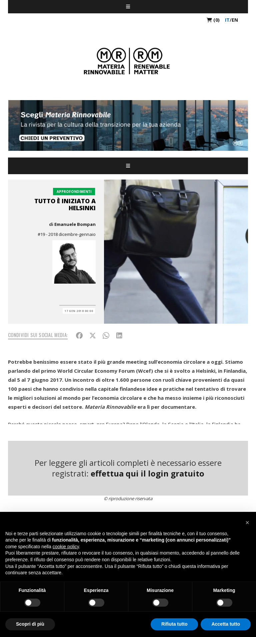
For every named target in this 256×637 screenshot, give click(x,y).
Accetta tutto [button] (225, 624)
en (235, 20)
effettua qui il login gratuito (147, 473)
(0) (213, 20)
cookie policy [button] (66, 546)
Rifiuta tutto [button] (174, 624)
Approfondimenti (74, 191)
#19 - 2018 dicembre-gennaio (67, 234)
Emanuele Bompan (75, 224)
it (227, 20)
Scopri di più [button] (30, 624)
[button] (247, 522)
